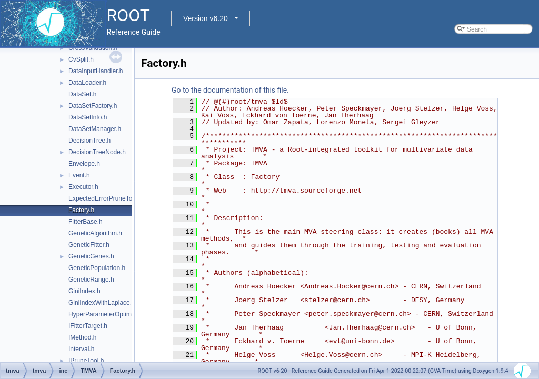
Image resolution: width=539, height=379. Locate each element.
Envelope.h (84, 163)
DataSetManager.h (94, 129)
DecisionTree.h (89, 140)
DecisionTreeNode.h (97, 152)
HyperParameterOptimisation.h (111, 314)
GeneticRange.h (91, 279)
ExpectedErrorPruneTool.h (105, 198)
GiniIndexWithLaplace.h (101, 302)
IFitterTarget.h (87, 326)
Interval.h (81, 349)
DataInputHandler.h (95, 71)
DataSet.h (82, 94)
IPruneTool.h (86, 360)
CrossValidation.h (92, 48)
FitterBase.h (85, 221)
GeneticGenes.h (91, 256)
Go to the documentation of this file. (230, 90)
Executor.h (83, 187)
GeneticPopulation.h (96, 268)
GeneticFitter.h (88, 244)
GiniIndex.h (84, 291)
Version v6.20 (205, 18)
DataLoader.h (87, 82)
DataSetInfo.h (87, 117)
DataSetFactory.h (92, 105)
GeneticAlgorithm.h (95, 233)
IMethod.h (82, 337)
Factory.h (81, 210)
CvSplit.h (81, 59)
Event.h (79, 175)
